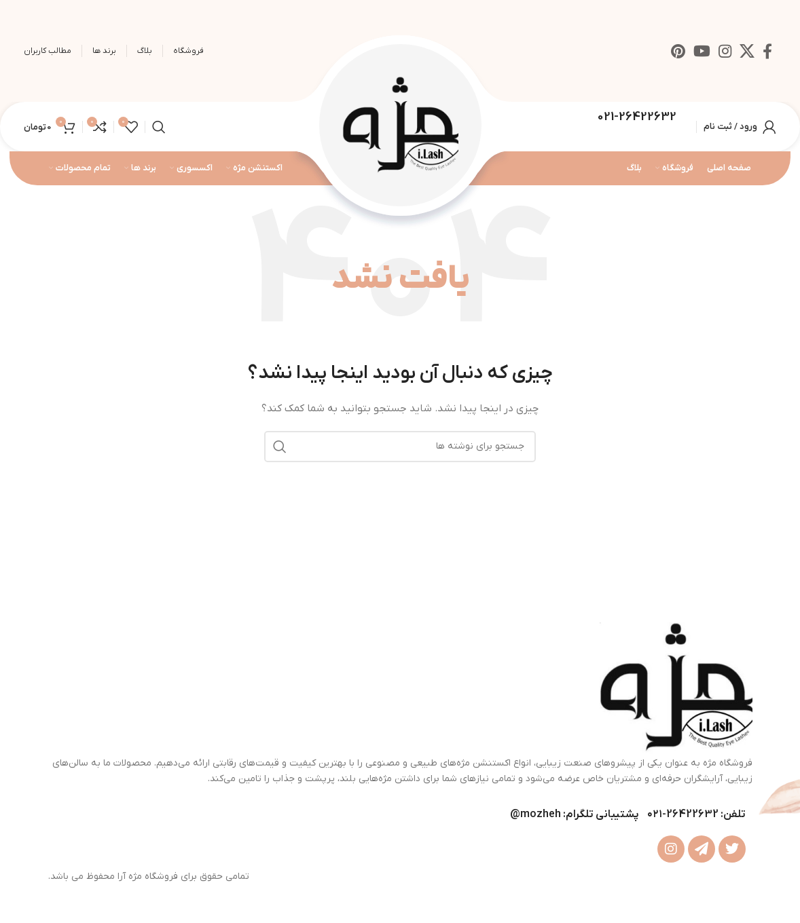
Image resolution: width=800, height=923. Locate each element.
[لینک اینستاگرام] (724, 50)
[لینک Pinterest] (678, 50)
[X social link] (747, 50)
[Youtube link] (701, 50)
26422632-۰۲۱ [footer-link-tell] (683, 814)
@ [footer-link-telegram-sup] (515, 814)
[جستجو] (158, 126)
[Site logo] (400, 125)
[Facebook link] (767, 50)
